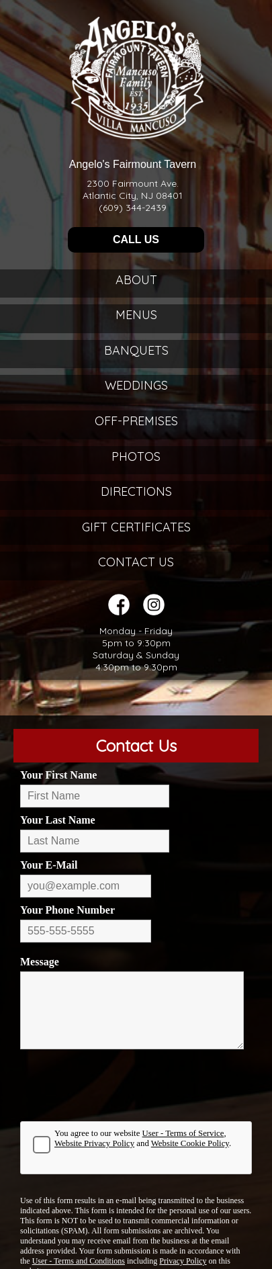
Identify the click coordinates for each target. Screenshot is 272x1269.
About (136, 280)
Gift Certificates (136, 527)
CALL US (136, 239)
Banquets (136, 350)
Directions (136, 491)
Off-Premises (136, 421)
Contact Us (136, 562)
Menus (136, 314)
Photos (136, 456)
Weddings (136, 385)
